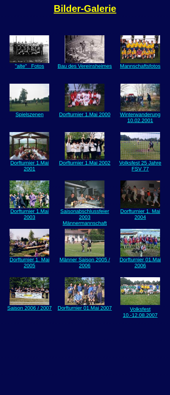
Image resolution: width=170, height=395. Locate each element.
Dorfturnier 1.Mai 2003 (29, 211)
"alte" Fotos (29, 66)
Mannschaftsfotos (140, 63)
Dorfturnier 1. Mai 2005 (29, 260)
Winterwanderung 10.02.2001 (140, 115)
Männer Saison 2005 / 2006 (85, 260)
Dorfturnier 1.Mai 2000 (84, 112)
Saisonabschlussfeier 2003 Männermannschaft (84, 214)
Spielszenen (29, 112)
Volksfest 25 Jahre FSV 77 (140, 163)
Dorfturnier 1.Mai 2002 (84, 160)
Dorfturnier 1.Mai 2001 (29, 163)
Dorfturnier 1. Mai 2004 (140, 211)
